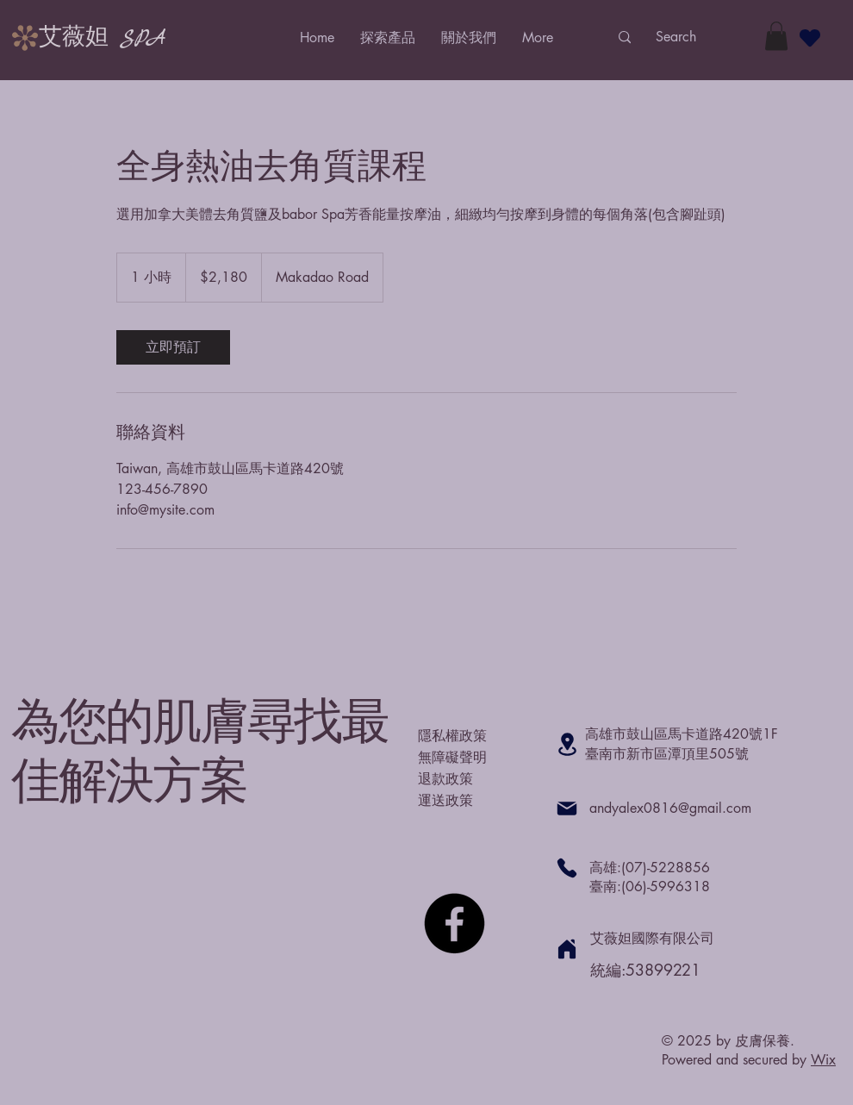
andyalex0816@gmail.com (670, 808)
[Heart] (810, 37)
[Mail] (567, 808)
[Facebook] (454, 923)
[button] (776, 36)
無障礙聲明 (452, 756)
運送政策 (445, 799)
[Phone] (567, 868)
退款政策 (445, 778)
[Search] (675, 37)
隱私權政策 (452, 735)
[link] (173, 347)
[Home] (567, 949)
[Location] (567, 744)
